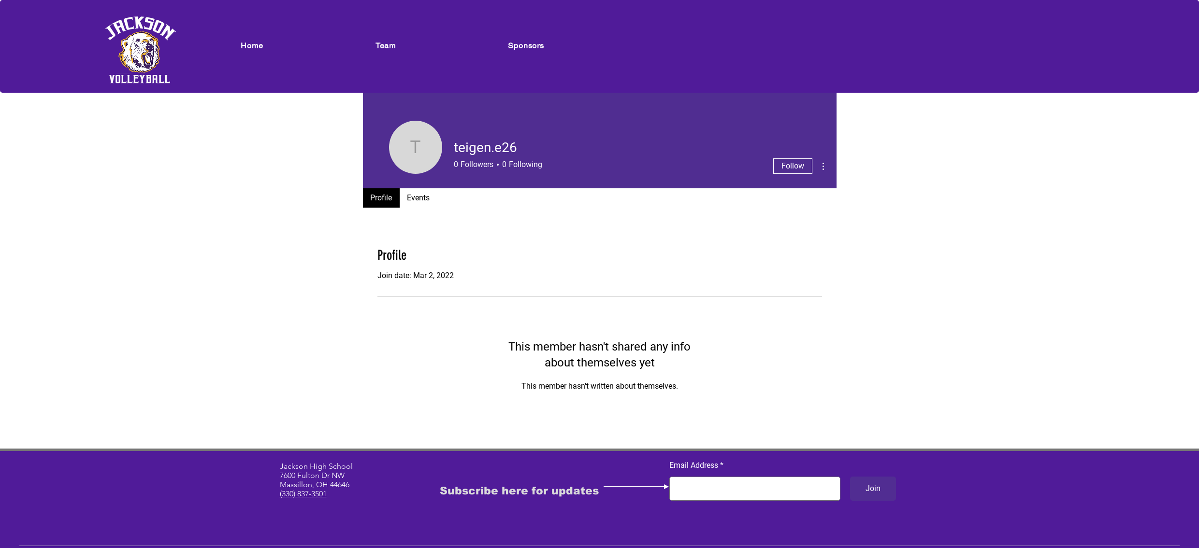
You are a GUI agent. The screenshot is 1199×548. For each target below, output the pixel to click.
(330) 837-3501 (303, 493)
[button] (385, 45)
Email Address (693, 465)
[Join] (873, 489)
